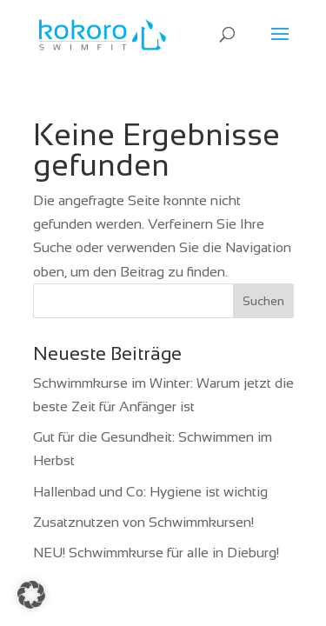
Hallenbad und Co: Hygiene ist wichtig (150, 491)
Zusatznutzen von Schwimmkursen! (143, 522)
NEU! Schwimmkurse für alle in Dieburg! (156, 552)
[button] (31, 594)
